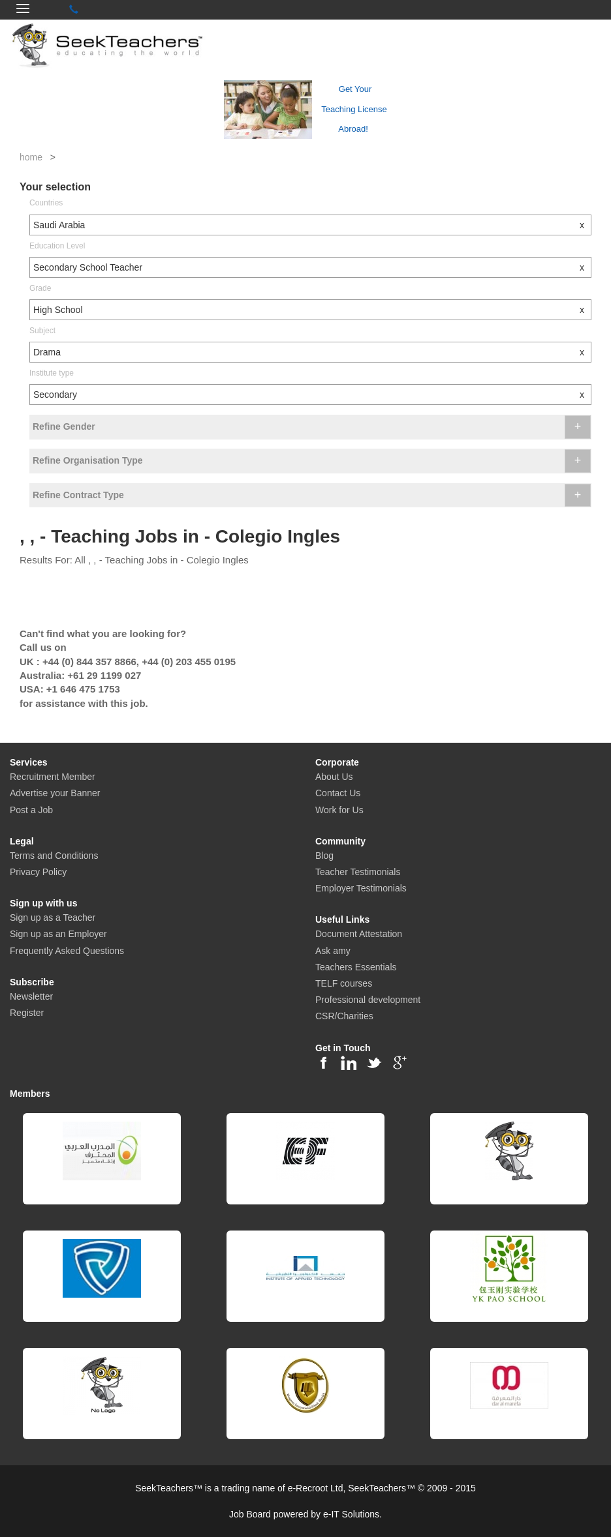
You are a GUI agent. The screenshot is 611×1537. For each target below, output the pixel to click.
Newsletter (31, 996)
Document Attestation (358, 934)
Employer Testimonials (361, 888)
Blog (324, 855)
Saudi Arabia (312, 225)
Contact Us (337, 793)
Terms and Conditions (54, 855)
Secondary (312, 394)
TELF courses (343, 983)
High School (312, 310)
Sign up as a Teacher (52, 917)
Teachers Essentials (356, 967)
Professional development (367, 999)
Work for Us (339, 810)
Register (27, 1012)
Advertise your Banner (55, 793)
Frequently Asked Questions (67, 951)
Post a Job (31, 810)
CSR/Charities (344, 1016)
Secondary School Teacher (312, 267)
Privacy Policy (38, 872)
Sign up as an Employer (58, 934)
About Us (334, 776)
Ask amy (333, 951)
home (31, 157)
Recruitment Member (52, 776)
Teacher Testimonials (357, 872)
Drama (312, 352)
